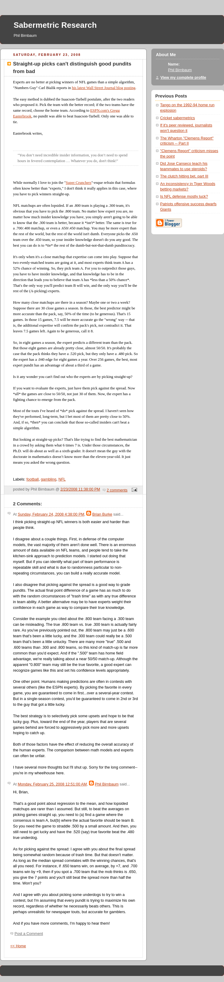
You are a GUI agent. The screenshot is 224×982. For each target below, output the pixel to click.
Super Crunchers (78, 183)
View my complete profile (183, 77)
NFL (62, 479)
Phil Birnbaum (107, 784)
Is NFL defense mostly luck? (184, 196)
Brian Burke (102, 514)
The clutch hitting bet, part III (184, 176)
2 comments (117, 490)
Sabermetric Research (55, 25)
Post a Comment (29, 934)
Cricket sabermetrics (177, 118)
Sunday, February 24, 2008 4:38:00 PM (51, 514)
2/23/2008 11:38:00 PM (80, 489)
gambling (48, 479)
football (32, 479)
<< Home (18, 946)
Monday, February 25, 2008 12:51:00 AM (52, 784)
